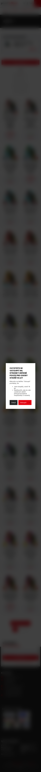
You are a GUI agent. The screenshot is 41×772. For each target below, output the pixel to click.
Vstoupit (23, 402)
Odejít (13, 402)
